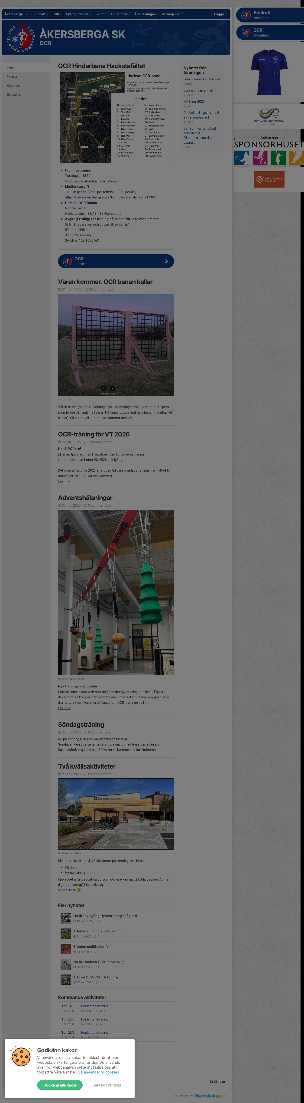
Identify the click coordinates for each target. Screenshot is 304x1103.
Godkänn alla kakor (59, 1085)
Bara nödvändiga (106, 1085)
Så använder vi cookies (98, 1072)
